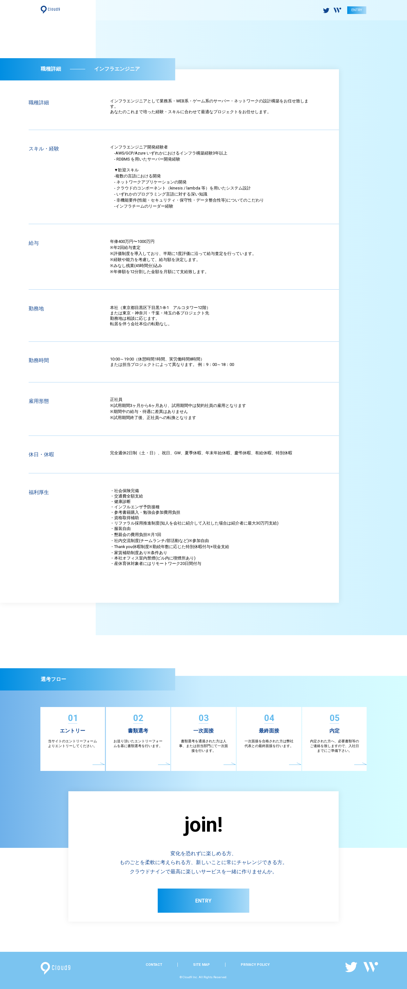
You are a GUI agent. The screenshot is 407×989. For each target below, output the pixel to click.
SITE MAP (201, 965)
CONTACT (154, 965)
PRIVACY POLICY (255, 965)
